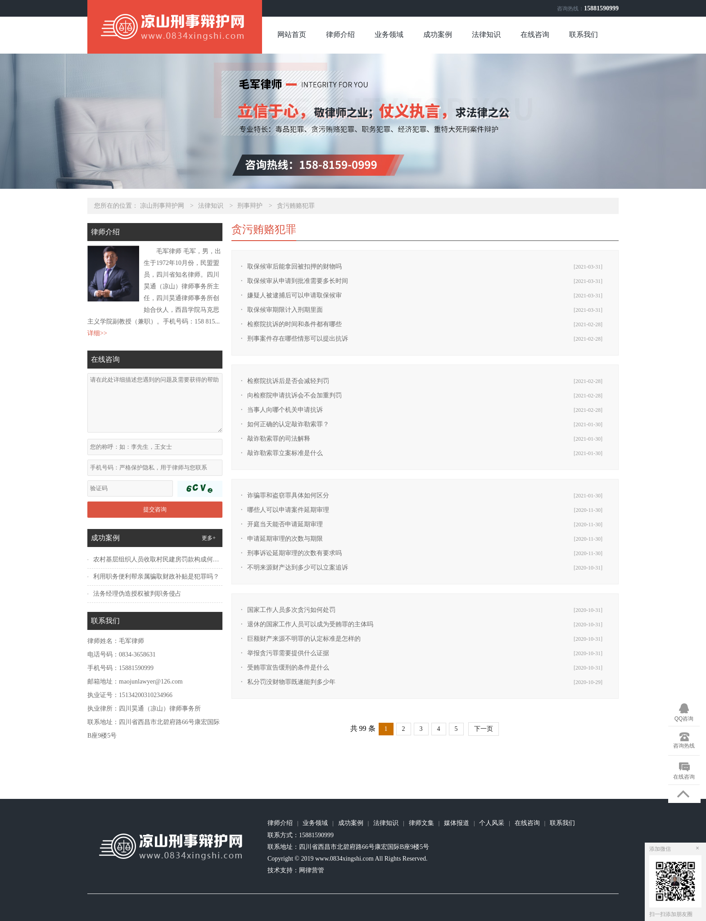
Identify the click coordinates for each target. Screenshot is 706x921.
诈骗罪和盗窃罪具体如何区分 (288, 495)
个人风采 (491, 823)
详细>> (97, 333)
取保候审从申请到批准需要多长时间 (297, 281)
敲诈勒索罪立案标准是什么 (285, 453)
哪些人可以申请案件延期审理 (288, 509)
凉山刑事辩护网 (162, 205)
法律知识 (486, 34)
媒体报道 (456, 823)
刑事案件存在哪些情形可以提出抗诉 (297, 338)
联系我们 (583, 34)
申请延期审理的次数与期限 (285, 538)
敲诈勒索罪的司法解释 (278, 438)
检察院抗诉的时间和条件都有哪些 (294, 324)
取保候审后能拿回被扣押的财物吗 (294, 266)
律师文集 (421, 823)
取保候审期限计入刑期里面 (285, 309)
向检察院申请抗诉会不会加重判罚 (294, 395)
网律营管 (311, 870)
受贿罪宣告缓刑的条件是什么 (288, 667)
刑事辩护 (249, 205)
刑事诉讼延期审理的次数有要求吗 (294, 553)
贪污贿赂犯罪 (296, 205)
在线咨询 (534, 34)
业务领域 (389, 34)
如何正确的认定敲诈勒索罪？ (288, 424)
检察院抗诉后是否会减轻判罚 (288, 381)
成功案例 (437, 34)
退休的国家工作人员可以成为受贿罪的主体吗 (310, 624)
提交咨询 (155, 509)
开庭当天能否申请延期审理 (285, 524)
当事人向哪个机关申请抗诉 (285, 409)
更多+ (209, 538)
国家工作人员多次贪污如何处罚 (291, 609)
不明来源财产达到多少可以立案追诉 (297, 567)
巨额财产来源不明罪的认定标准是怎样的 (304, 638)
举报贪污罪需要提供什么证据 (288, 653)
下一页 (483, 728)
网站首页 (291, 34)
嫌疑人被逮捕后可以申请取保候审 (294, 295)
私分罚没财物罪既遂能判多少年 (291, 682)
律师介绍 (340, 34)
